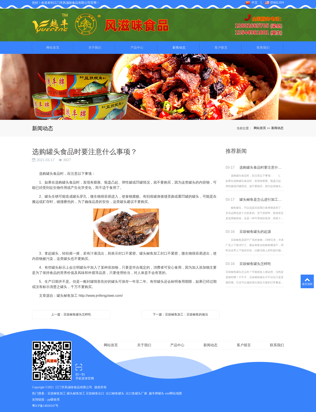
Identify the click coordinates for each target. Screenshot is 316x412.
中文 (251, 3)
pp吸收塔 (53, 399)
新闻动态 (178, 47)
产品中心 (137, 47)
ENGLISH (274, 3)
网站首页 (52, 47)
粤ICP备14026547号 (45, 405)
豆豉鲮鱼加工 (56, 392)
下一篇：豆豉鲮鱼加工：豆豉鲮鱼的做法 (180, 313)
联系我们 (263, 47)
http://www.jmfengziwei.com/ (101, 295)
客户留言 (221, 47)
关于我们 (94, 47)
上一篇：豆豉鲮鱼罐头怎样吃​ (71, 313)
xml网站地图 (173, 392)
